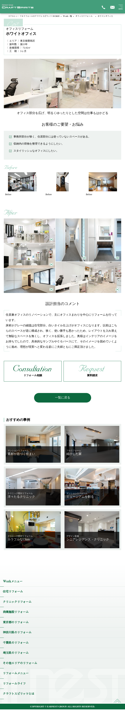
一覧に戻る (62, 397)
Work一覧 (67, 16)
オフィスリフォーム (84, 16)
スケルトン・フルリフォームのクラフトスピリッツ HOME (34, 16)
